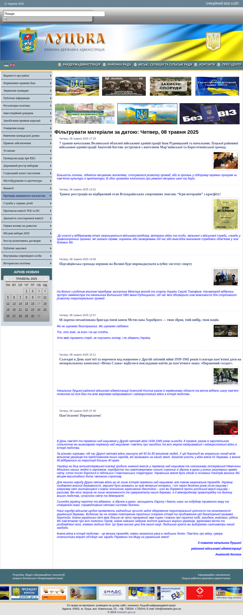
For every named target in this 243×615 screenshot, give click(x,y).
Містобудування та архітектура (22, 180)
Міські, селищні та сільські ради (165, 64)
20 (14, 309)
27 (14, 316)
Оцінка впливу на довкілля (20, 225)
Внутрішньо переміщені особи (22, 255)
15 (26, 303)
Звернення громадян (16, 90)
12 (7, 303)
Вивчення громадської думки (21, 135)
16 (32, 303)
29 (26, 316)
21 (20, 309)
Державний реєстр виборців (20, 165)
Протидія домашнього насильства (24, 195)
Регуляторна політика (16, 105)
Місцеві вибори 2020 (16, 233)
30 (32, 316)
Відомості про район (16, 75)
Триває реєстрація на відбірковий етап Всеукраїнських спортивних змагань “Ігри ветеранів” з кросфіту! (140, 194)
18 (45, 303)
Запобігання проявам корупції (21, 120)
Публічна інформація (16, 98)
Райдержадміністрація (82, 64)
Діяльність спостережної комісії (23, 218)
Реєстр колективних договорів (22, 240)
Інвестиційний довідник (18, 113)
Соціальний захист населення (21, 173)
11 (45, 297)
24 (38, 309)
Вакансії (8, 188)
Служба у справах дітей (18, 203)
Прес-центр (231, 64)
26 (7, 316)
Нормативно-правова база (19, 83)
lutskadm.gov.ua (126, 612)
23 (32, 309)
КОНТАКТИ (207, 64)
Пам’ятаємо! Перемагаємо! (80, 415)
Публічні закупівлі (14, 248)
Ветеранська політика (16, 263)
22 (26, 309)
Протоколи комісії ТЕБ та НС (21, 210)
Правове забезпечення (17, 143)
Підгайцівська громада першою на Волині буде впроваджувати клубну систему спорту (125, 264)
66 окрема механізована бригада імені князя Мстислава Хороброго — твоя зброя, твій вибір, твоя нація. (139, 320)
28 (20, 316)
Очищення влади (13, 128)
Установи (9, 150)
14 (20, 303)
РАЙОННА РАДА (119, 64)
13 (14, 303)
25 (45, 309)
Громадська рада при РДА (19, 158)
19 (7, 309)
